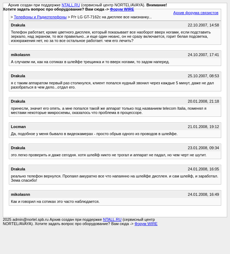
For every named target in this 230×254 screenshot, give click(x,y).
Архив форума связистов (195, 13)
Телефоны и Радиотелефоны (40, 17)
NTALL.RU (71, 5)
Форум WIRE (122, 9)
